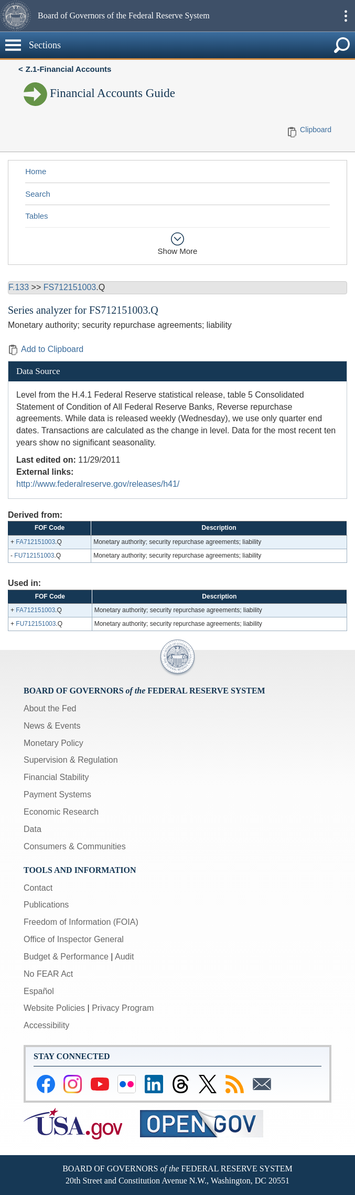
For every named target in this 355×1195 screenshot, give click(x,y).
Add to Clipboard (45, 349)
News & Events (52, 725)
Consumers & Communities (75, 846)
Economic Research (61, 811)
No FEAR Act (48, 973)
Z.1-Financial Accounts (69, 69)
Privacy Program (123, 1008)
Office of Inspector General (74, 939)
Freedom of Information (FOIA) (81, 921)
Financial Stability (56, 777)
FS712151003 (70, 287)
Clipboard (315, 129)
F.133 (18, 287)
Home (35, 171)
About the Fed (50, 708)
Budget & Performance (66, 956)
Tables (36, 215)
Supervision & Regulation (71, 759)
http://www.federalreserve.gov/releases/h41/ (97, 483)
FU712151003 (34, 555)
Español (39, 991)
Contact (38, 887)
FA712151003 (35, 542)
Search (37, 193)
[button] (17, 15)
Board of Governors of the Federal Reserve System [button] (123, 15)
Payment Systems (57, 794)
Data (32, 829)
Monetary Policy (53, 743)
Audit (124, 956)
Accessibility (46, 1025)
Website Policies (54, 1008)
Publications (46, 904)
